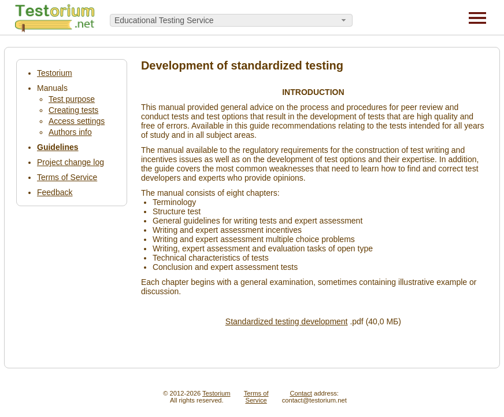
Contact (301, 393)
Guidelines (58, 147)
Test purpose (72, 99)
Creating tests (73, 110)
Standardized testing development (286, 321)
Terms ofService (256, 397)
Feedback (54, 192)
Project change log (70, 162)
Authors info (70, 132)
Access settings (77, 121)
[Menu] (477, 17)
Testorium (54, 73)
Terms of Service (67, 177)
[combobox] (231, 20)
